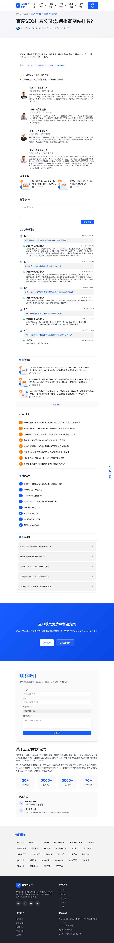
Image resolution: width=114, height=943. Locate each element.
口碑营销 (62, 5)
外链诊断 (48, 854)
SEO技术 (20, 866)
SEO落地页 (35, 854)
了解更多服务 (65, 643)
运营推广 (52, 5)
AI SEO (30, 65)
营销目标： (27, 707)
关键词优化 (33, 866)
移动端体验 (58, 860)
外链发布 (85, 854)
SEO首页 (87, 848)
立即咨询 (92, 5)
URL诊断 (47, 848)
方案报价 (19, 927)
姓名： (25, 690)
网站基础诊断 (59, 842)
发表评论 (87, 222)
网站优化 (25, 14)
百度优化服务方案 (41, 75)
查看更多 (57, 404)
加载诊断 (45, 842)
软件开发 (72, 5)
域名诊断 (45, 860)
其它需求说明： (28, 716)
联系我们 (19, 935)
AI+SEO (62, 906)
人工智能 (49, 65)
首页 (34, 5)
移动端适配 (72, 860)
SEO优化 (42, 5)
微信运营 (33, 842)
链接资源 (20, 860)
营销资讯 (19, 931)
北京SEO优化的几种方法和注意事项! (48, 79)
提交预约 (57, 733)
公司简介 (19, 919)
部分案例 (19, 923)
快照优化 (33, 860)
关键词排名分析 (76, 842)
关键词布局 (21, 848)
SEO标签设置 (61, 848)
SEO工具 (59, 866)
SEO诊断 (39, 65)
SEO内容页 (21, 854)
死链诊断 (20, 842)
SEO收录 (75, 848)
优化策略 (73, 854)
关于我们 (81, 5)
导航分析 (34, 848)
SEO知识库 (60, 65)
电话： (25, 698)
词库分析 (91, 842)
